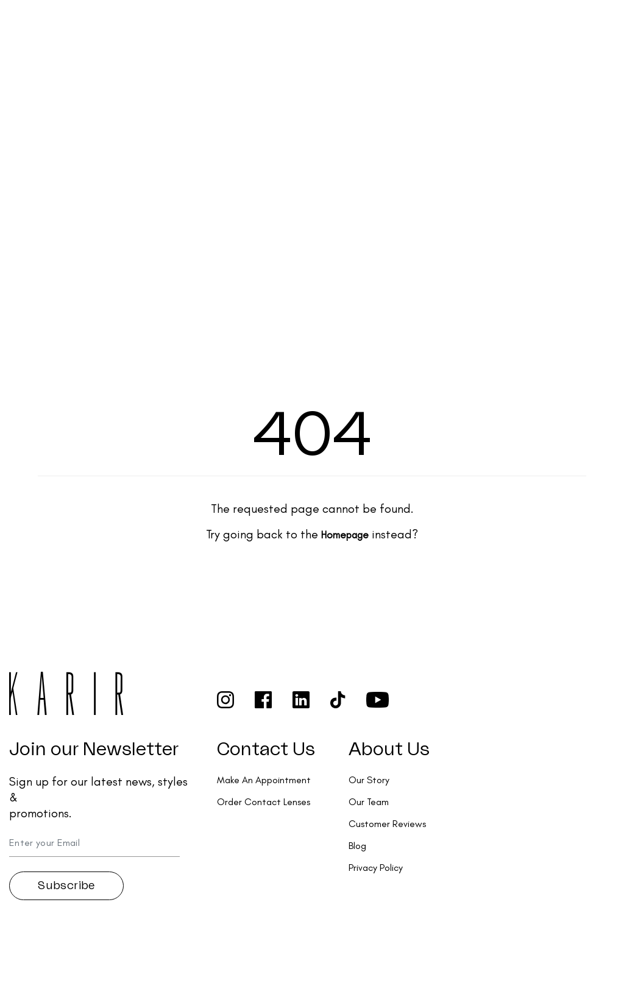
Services (325, 21)
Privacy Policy (376, 867)
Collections (253, 21)
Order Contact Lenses (415, 28)
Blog (357, 845)
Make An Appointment (264, 780)
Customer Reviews (387, 823)
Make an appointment (531, 28)
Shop (189, 21)
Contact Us (266, 750)
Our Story (369, 780)
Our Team (369, 802)
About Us (389, 750)
